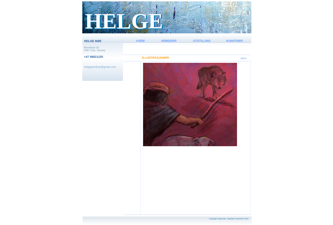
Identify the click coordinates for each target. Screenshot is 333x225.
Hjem (244, 58)
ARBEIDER (168, 40)
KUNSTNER (234, 40)
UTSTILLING (202, 40)
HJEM (140, 40)
